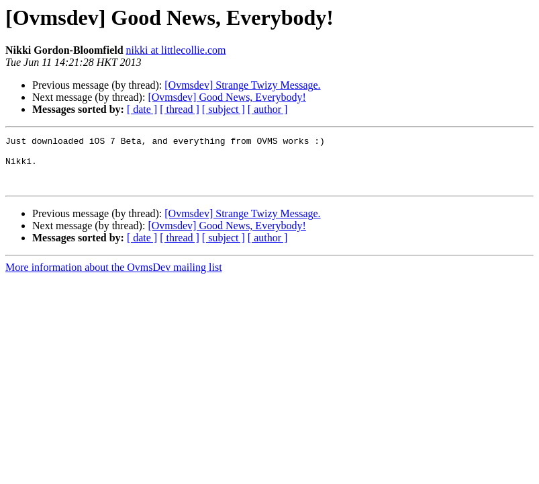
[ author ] (268, 109)
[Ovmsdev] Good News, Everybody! (227, 97)
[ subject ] (223, 109)
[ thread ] (179, 109)
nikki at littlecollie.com (176, 50)
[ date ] (142, 109)
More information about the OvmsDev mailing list (113, 277)
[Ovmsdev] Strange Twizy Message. (242, 85)
